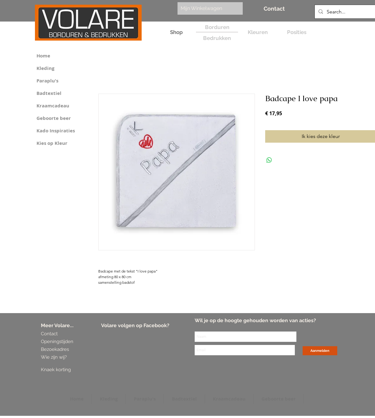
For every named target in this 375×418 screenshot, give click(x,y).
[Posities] (296, 32)
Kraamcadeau (53, 105)
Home (43, 55)
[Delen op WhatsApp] (269, 160)
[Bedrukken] (217, 38)
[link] (207, 8)
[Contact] (274, 8)
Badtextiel (49, 93)
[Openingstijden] (57, 342)
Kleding (45, 68)
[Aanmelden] (320, 350)
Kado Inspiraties (56, 130)
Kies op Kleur (52, 143)
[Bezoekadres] (64, 349)
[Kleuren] (257, 32)
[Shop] (176, 32)
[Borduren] (217, 27)
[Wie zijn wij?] (55, 357)
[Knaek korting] (65, 370)
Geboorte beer (54, 118)
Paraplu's (47, 80)
